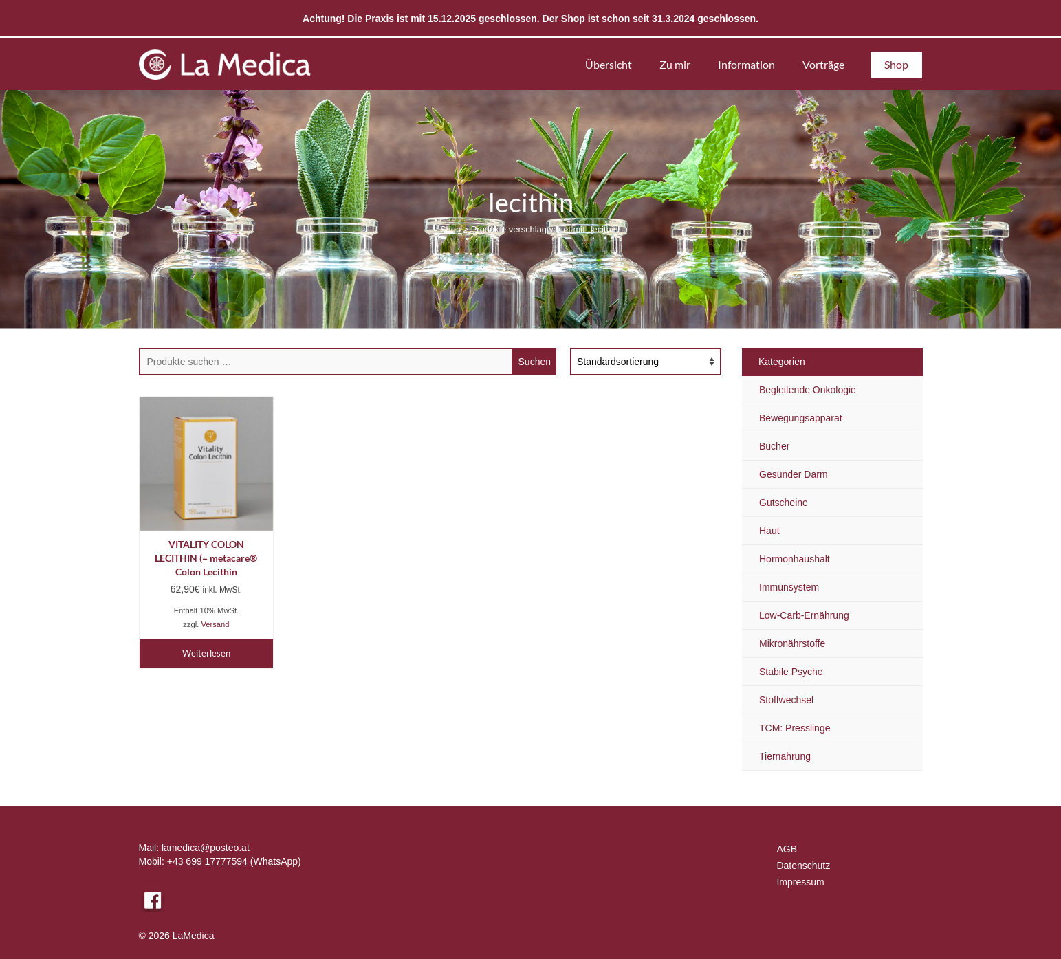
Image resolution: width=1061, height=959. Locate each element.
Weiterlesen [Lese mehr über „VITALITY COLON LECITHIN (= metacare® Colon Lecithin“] (206, 653)
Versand (215, 624)
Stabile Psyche (791, 671)
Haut (769, 530)
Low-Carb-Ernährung (804, 615)
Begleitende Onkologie (807, 389)
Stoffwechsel (786, 699)
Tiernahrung (785, 756)
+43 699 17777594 (207, 861)
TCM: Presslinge (794, 728)
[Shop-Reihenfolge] (645, 361)
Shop (450, 229)
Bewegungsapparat (800, 417)
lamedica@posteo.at (206, 847)
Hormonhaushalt (794, 558)
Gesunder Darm (793, 474)
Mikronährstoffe (792, 643)
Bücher (774, 446)
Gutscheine (783, 502)
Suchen (534, 361)
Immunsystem (789, 587)
